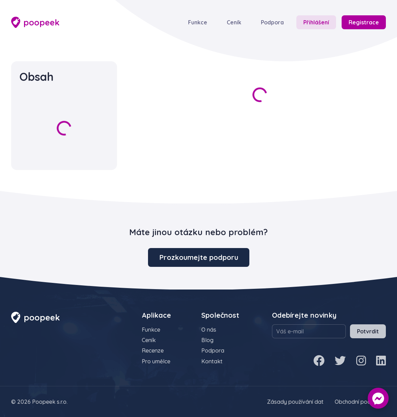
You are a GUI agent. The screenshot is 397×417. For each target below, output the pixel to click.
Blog (207, 340)
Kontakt (212, 361)
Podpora (272, 22)
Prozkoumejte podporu (198, 257)
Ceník (234, 22)
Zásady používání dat (295, 401)
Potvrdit (368, 331)
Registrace (364, 22)
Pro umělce (156, 361)
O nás (208, 329)
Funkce (197, 22)
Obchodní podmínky (360, 401)
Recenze (153, 350)
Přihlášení (316, 22)
